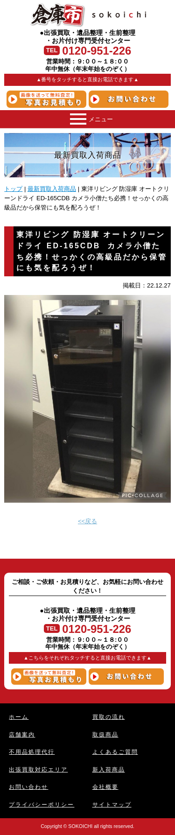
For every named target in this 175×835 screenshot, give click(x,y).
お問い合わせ (28, 787)
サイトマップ (112, 804)
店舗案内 (22, 734)
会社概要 (105, 787)
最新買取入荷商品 (52, 188)
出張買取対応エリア (38, 769)
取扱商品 (105, 734)
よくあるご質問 (115, 752)
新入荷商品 (108, 769)
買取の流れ (108, 717)
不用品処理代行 (32, 752)
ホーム (18, 717)
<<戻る (87, 521)
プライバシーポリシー (41, 804)
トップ (13, 188)
